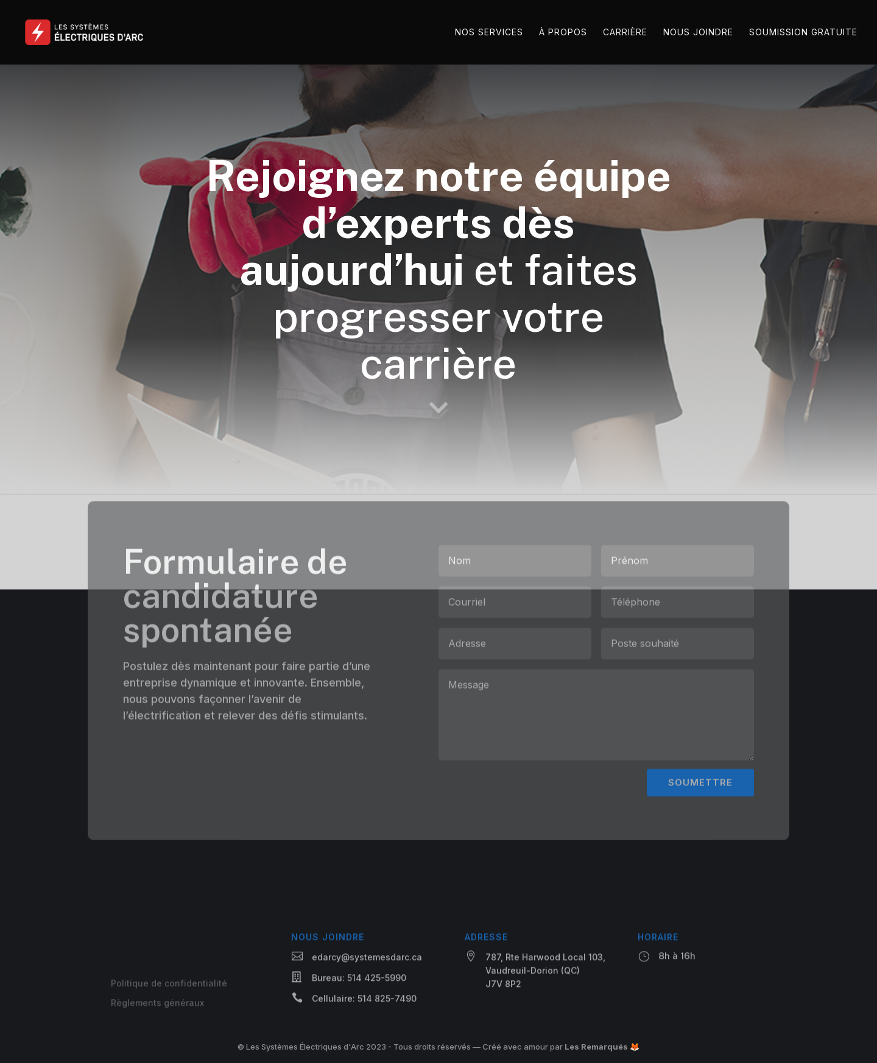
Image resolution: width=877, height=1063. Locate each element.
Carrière (625, 32)
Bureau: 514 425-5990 (359, 980)
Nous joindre (698, 32)
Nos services (489, 32)
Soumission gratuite (803, 32)
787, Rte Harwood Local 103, (545, 959)
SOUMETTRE (700, 792)
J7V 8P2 (503, 986)
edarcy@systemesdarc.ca (367, 959)
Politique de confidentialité (169, 985)
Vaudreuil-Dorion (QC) (532, 972)
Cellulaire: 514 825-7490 (364, 1000)
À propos (563, 32)
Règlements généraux (157, 1005)
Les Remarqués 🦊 (602, 1046)
